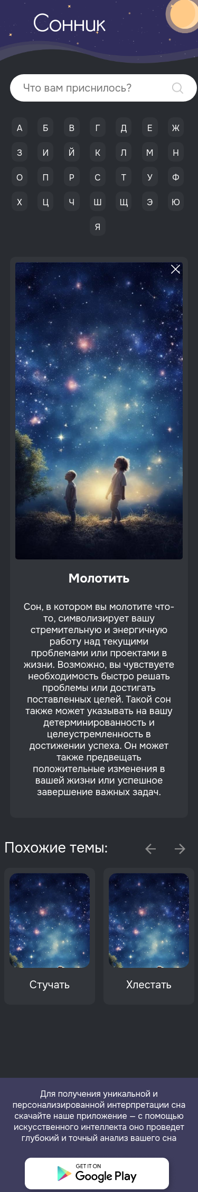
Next (180, 849)
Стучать (50, 984)
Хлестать (149, 984)
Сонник (69, 25)
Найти (178, 88)
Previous (150, 849)
